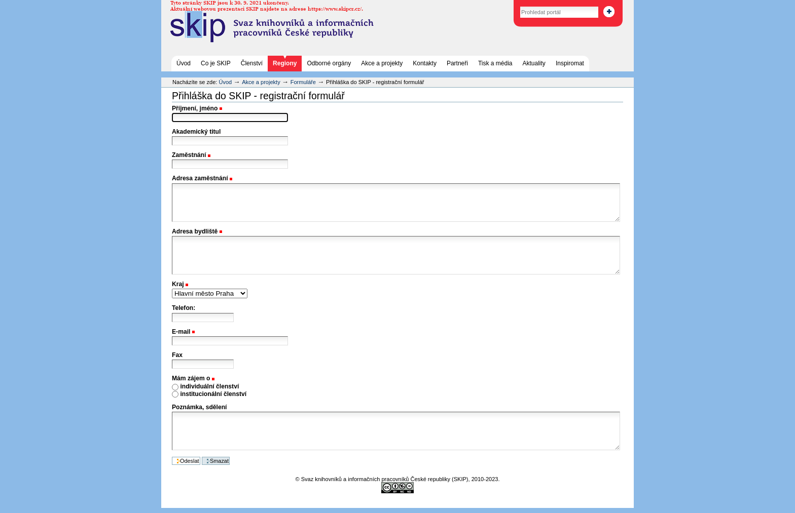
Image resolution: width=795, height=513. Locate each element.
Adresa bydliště (195, 231)
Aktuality (534, 63)
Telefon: (183, 307)
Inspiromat (570, 63)
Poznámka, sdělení (199, 407)
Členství (252, 63)
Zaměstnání (189, 155)
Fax (177, 355)
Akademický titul (196, 131)
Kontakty (425, 63)
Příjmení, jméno (195, 108)
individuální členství (209, 386)
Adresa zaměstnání (200, 178)
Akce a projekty (382, 63)
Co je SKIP (216, 63)
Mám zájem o (191, 378)
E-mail (181, 331)
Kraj (178, 284)
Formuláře (303, 82)
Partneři (457, 63)
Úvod (183, 63)
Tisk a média (495, 63)
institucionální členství (213, 394)
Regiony (285, 63)
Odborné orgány (329, 63)
